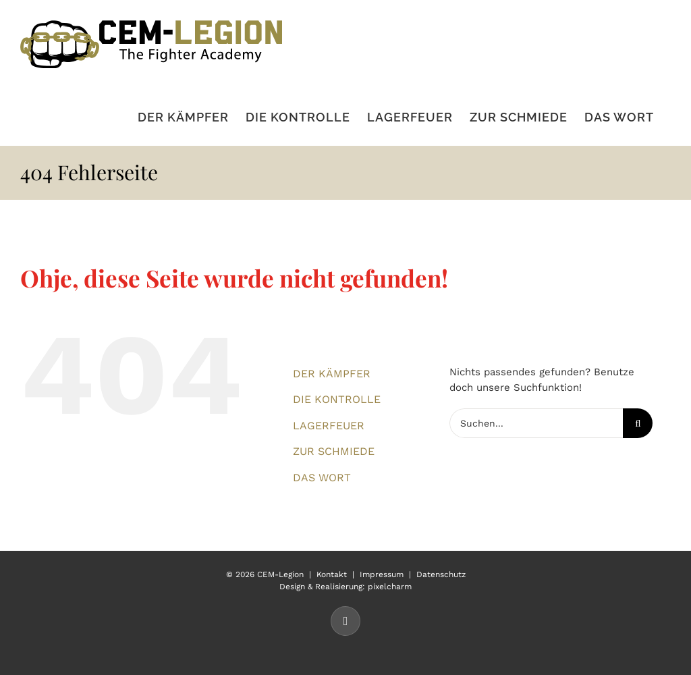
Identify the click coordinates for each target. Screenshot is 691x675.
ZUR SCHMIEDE (334, 451)
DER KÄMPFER (331, 373)
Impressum (382, 574)
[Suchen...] (536, 423)
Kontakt (331, 574)
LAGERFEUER (328, 425)
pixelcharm (390, 586)
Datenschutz (441, 574)
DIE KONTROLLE (337, 399)
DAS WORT (322, 477)
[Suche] (638, 423)
